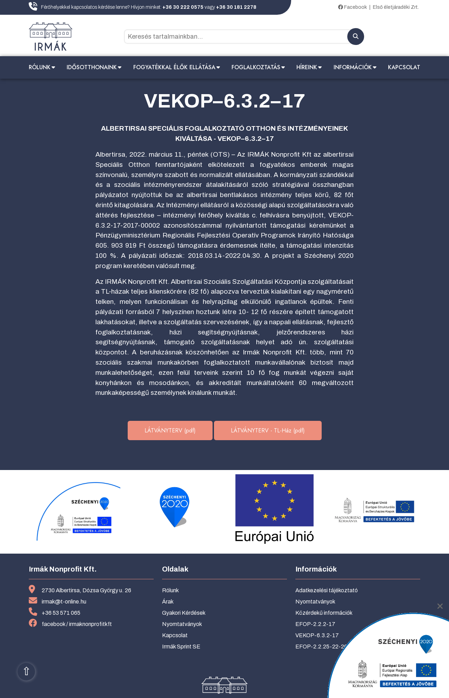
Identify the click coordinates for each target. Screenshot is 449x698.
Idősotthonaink (92, 67)
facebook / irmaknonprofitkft (77, 624)
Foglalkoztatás (256, 67)
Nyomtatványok (182, 624)
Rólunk (40, 67)
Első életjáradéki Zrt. (396, 7)
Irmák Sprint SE (181, 647)
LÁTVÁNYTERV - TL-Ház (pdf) (268, 430)
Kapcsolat (404, 67)
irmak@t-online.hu (64, 602)
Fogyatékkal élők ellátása (174, 67)
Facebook (352, 7)
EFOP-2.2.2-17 (315, 624)
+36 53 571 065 (61, 613)
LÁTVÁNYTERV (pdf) (170, 430)
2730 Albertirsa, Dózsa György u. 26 (86, 590)
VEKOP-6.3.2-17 (317, 635)
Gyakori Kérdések (184, 613)
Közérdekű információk (324, 613)
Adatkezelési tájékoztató (326, 590)
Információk (353, 67)
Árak (168, 602)
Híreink (306, 67)
